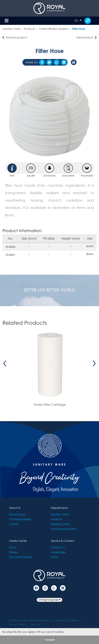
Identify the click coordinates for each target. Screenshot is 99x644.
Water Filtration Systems (53, 28)
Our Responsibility (20, 519)
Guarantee (58, 552)
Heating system (60, 524)
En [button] (77, 21)
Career (13, 524)
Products (29, 28)
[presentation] (4, 363)
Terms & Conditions (67, 620)
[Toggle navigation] (6, 21)
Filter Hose (78, 28)
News (12, 547)
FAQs (54, 557)
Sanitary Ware (11, 28)
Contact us (58, 547)
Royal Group (17, 514)
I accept (49, 639)
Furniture (56, 519)
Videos (13, 552)
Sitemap (35, 624)
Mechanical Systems (64, 529)
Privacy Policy (17, 624)
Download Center (20, 557)
